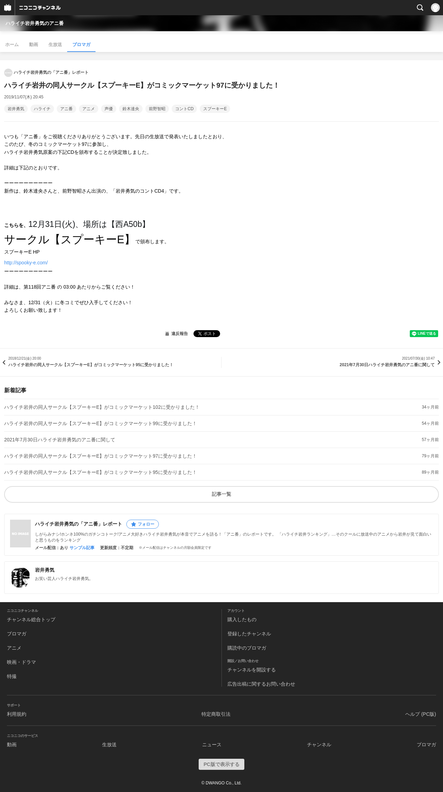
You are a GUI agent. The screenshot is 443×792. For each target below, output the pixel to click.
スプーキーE (215, 109)
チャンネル (319, 744)
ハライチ (42, 109)
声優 (109, 109)
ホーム (12, 44)
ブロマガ (81, 44)
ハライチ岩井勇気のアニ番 (35, 23)
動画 (33, 44)
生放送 (55, 44)
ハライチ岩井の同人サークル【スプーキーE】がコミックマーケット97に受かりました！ (100, 456)
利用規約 (16, 714)
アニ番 (66, 109)
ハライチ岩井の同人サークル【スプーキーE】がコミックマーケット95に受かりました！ (100, 472)
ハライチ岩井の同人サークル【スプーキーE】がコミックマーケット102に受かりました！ (102, 407)
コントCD (184, 109)
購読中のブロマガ (246, 648)
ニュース (212, 744)
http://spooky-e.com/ (26, 262)
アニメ (88, 109)
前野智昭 (157, 109)
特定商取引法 (215, 714)
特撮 (12, 676)
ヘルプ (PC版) (420, 714)
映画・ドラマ (21, 662)
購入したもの (241, 619)
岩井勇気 (16, 109)
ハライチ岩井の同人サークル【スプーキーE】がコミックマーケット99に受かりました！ (100, 423)
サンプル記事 (82, 548)
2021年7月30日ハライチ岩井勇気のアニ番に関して (59, 439)
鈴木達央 (131, 109)
